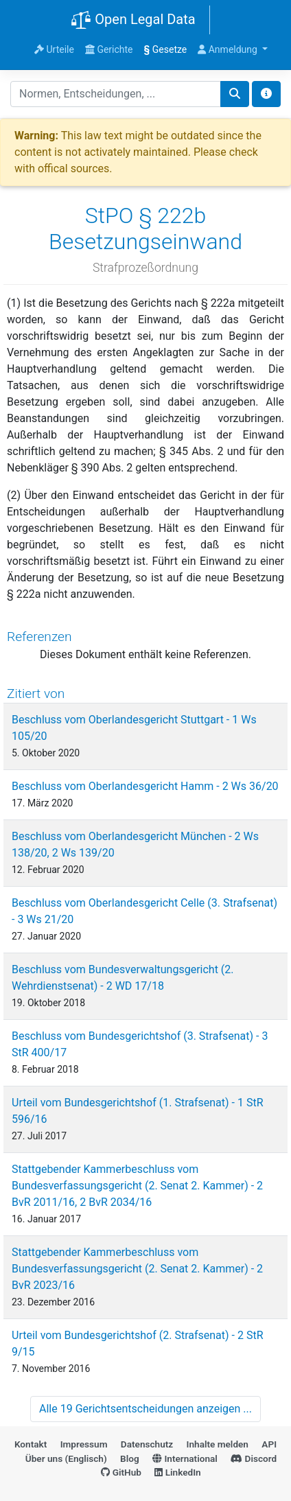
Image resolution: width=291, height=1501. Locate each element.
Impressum (84, 1444)
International (185, 1458)
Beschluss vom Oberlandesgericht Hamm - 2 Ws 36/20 (145, 786)
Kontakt (30, 1444)
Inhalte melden (217, 1444)
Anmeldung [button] (228, 49)
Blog (129, 1458)
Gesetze (165, 49)
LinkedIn (177, 1472)
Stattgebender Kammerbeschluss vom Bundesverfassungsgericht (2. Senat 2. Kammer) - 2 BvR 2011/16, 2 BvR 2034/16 (137, 1186)
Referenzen (39, 636)
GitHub (121, 1472)
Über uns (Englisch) (66, 1458)
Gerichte (109, 49)
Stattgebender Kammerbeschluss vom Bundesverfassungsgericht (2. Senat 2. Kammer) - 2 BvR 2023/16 (137, 1269)
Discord (254, 1458)
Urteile (54, 49)
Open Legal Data (133, 20)
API (269, 1444)
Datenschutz (147, 1444)
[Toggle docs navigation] (266, 94)
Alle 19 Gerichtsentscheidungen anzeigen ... (145, 1408)
